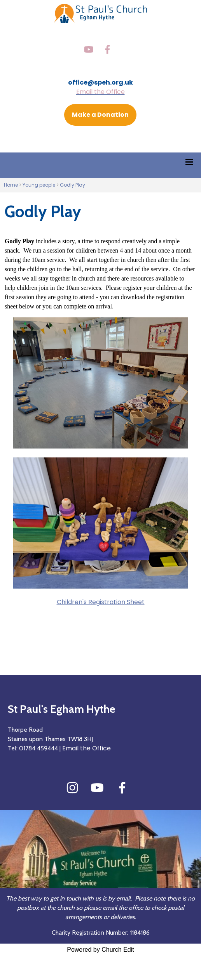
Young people (39, 185)
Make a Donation (100, 114)
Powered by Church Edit (100, 949)
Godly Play (72, 185)
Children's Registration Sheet (101, 602)
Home (11, 185)
